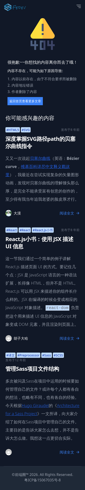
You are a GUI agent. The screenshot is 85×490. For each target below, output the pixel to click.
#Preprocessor (28, 355)
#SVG (26, 130)
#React (11, 230)
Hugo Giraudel (35, 405)
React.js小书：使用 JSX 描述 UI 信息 (39, 242)
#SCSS (58, 355)
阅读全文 (70, 213)
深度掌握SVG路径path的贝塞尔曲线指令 (40, 142)
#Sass (46, 355)
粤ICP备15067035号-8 (42, 480)
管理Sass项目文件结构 (32, 368)
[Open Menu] (78, 6)
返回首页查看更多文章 (25, 101)
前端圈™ (22, 474)
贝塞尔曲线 (40, 158)
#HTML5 (12, 130)
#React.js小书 (43, 230)
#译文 (10, 355)
